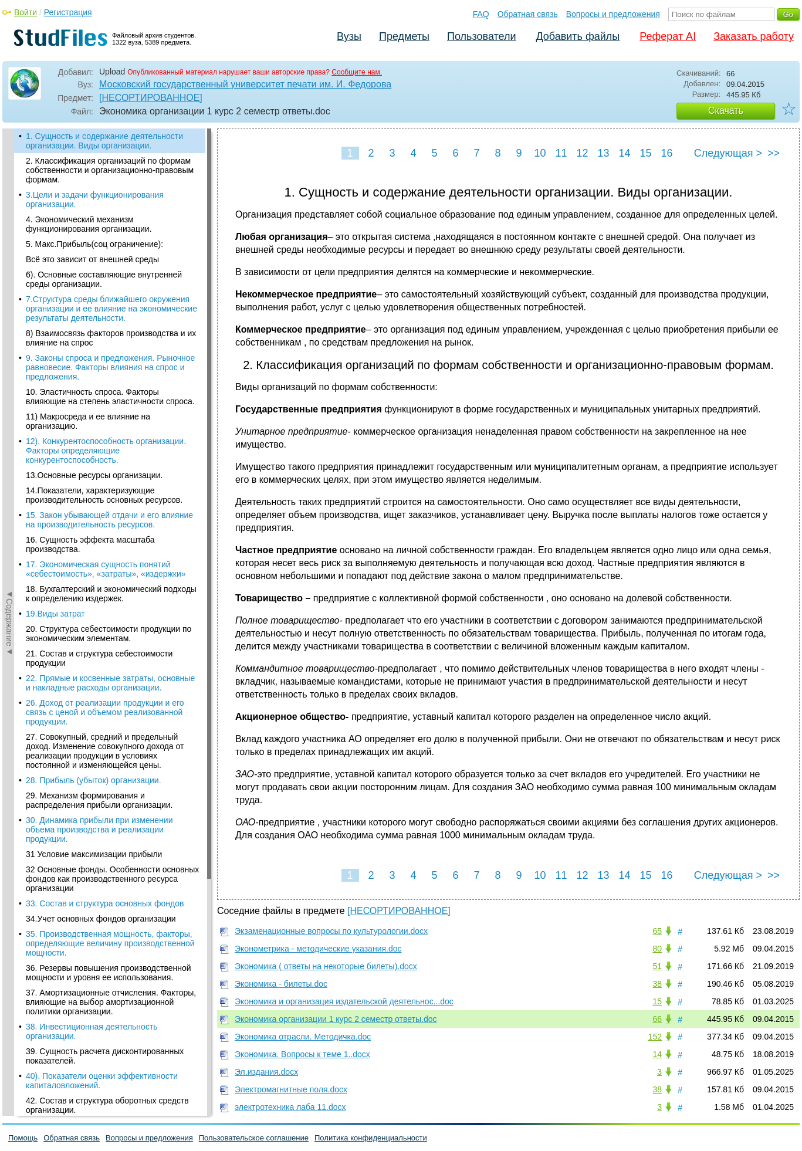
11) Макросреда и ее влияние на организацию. (88, 421)
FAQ (481, 14)
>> (773, 153)
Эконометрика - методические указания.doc (318, 948)
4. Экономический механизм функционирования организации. (89, 224)
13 (603, 153)
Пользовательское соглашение (254, 1137)
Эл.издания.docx (266, 1071)
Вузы (349, 36)
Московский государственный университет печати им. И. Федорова (245, 84)
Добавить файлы (578, 36)
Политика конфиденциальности (370, 1137)
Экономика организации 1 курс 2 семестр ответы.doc (336, 1019)
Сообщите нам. (356, 72)
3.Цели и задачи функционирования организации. (95, 199)
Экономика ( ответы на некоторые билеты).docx (326, 966)
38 (657, 983)
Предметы (404, 36)
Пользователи (481, 36)
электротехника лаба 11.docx (290, 1107)
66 (657, 1019)
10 (540, 153)
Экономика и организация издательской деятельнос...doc (344, 1001)
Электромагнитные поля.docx (291, 1089)
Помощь (23, 1137)
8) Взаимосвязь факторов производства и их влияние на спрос (111, 338)
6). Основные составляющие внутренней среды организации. (104, 279)
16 (666, 153)
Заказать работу (753, 36)
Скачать (725, 111)
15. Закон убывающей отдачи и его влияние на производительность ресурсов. (109, 519)
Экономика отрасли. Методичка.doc (303, 1036)
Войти (25, 12)
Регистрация (68, 12)
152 (655, 1036)
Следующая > (728, 153)
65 (657, 931)
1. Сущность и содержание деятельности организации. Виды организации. (104, 140)
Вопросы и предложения (613, 14)
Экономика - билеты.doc (281, 983)
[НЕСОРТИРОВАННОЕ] (150, 98)
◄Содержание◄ (9, 333)
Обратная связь (528, 14)
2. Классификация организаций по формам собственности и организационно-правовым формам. (110, 170)
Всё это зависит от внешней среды (92, 259)
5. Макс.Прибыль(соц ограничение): (94, 244)
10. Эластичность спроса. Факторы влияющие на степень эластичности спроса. (110, 396)
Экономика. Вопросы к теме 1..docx (302, 1054)
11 (561, 153)
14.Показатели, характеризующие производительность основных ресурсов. (104, 495)
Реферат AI (667, 36)
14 (624, 153)
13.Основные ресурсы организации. (94, 475)
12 (582, 153)
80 (657, 948)
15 (645, 153)
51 (657, 966)
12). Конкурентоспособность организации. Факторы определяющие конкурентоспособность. (106, 450)
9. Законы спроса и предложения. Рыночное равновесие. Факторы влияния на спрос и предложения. (110, 367)
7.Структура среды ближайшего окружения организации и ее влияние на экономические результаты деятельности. (111, 308)
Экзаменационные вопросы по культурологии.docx (331, 931)
